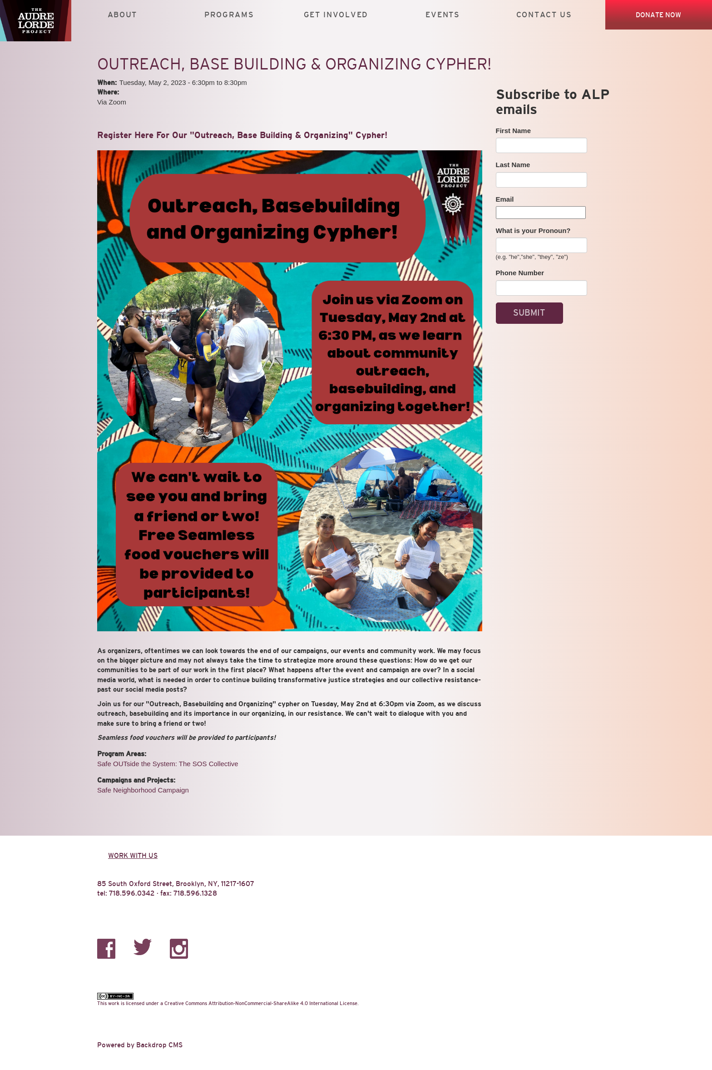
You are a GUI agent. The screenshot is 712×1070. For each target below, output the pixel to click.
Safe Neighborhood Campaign (143, 790)
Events (442, 14)
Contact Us (544, 14)
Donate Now (658, 15)
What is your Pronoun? (533, 230)
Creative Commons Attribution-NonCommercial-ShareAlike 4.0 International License (260, 1003)
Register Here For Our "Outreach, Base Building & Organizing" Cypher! (242, 135)
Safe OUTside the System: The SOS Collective (167, 764)
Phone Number (520, 273)
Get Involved (336, 14)
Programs (229, 14)
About (122, 14)
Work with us (133, 855)
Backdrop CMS (159, 1045)
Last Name (513, 164)
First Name (513, 130)
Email (505, 199)
